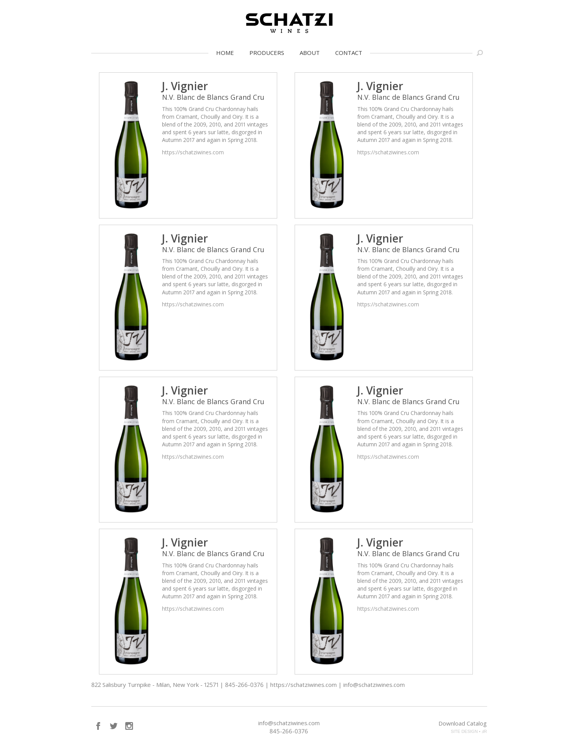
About (310, 52)
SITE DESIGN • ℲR (469, 731)
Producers (266, 52)
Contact (348, 52)
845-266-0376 (288, 731)
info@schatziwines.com (289, 723)
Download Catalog (462, 723)
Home (225, 52)
